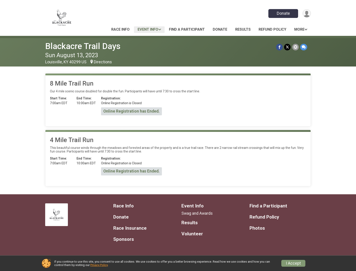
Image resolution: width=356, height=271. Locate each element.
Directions (103, 62)
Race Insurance (130, 228)
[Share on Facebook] (279, 47)
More (299, 29)
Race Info (120, 29)
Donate (283, 13)
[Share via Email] (295, 47)
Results (243, 29)
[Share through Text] (303, 47)
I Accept (293, 263)
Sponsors (123, 239)
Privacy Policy (99, 265)
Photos (257, 228)
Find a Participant (187, 29)
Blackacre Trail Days (83, 46)
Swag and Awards (197, 213)
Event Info (148, 29)
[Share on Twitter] (287, 47)
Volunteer (192, 234)
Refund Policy (272, 29)
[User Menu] (306, 13)
